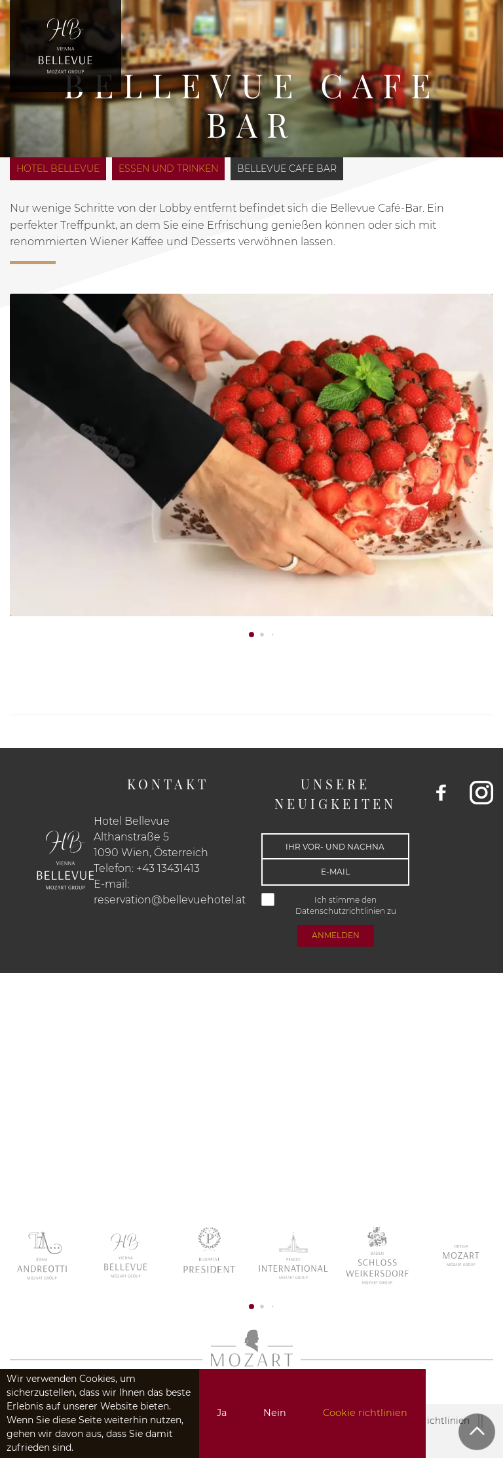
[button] (251, 634)
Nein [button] (274, 1413)
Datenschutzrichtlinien (341, 911)
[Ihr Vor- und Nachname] (335, 846)
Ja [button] (222, 1413)
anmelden (336, 935)
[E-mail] (335, 872)
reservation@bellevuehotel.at (170, 900)
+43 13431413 (168, 868)
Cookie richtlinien (365, 1413)
